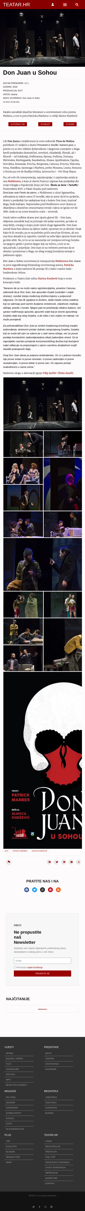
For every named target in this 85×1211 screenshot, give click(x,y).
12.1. (27, 83)
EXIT (20, 90)
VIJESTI (9, 1047)
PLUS (8, 1135)
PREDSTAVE (51, 1047)
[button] (65, 4)
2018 (15, 87)
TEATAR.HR (16, 4)
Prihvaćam (29, 967)
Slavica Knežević (39, 851)
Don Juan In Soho (31, 98)
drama (14, 94)
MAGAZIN (10, 1091)
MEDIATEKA (51, 1091)
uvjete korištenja (34, 967)
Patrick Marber (20, 851)
